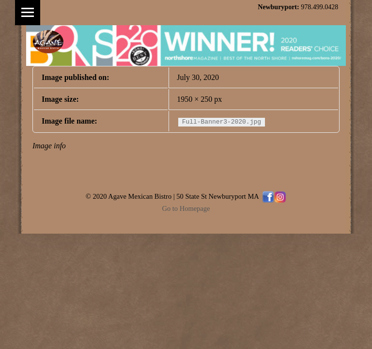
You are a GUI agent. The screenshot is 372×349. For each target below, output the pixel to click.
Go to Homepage (186, 208)
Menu (27, 12)
